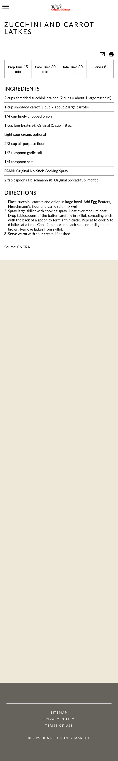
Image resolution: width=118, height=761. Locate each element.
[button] (100, 55)
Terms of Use (59, 725)
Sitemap (59, 712)
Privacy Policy (59, 719)
